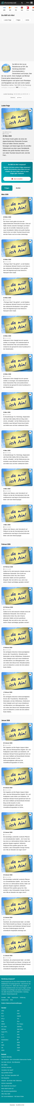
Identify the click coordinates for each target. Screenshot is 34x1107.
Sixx (18, 1021)
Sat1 (18, 1013)
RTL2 (2, 1018)
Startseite (12, 1105)
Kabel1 (19, 1016)
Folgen (7, 188)
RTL (2, 1013)
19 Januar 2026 (7, 832)
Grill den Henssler (6, 1067)
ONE (18, 1050)
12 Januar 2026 (7, 917)
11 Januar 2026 (7, 955)
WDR (2, 1050)
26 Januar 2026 (7, 743)
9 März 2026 (6, 412)
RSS (11, 1000)
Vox (18, 1018)
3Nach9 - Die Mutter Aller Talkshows (11, 1080)
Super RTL (4, 1032)
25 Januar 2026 (7, 787)
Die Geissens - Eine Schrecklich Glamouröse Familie (16, 1059)
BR (18, 1040)
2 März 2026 (6, 488)
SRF (18, 1032)
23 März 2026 (7, 259)
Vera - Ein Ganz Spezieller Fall (10, 1075)
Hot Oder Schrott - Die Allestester (10, 1062)
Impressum (15, 997)
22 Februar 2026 (8, 607)
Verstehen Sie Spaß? (7, 1070)
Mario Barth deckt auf (7, 1088)
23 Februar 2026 (8, 567)
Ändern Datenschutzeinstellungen (11, 1003)
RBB (18, 1045)
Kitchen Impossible (6, 1083)
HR (2, 1042)
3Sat (2, 1021)
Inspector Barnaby (6, 1057)
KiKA (18, 1037)
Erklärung (22, 997)
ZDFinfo (19, 1026)
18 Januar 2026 (7, 875)
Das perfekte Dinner (7, 1072)
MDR (18, 1042)
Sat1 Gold (20, 1029)
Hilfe (8, 997)
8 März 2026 (6, 450)
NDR (2, 1045)
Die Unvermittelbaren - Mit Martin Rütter (12, 1096)
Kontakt (3, 997)
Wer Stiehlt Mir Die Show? (8, 1086)
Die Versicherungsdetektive (9, 1091)
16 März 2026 (7, 336)
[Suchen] (22, 2)
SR (2, 1047)
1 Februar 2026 (7, 692)
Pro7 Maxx (20, 1024)
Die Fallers (4, 1065)
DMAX (3, 1024)
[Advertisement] (17, 42)
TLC (2, 1034)
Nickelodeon (4, 1040)
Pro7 (2, 1016)
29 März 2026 (7, 217)
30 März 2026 (7, 136)
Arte (18, 1034)
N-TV (2, 1037)
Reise (19, 97)
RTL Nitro (4, 1026)
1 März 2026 (6, 524)
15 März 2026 (7, 374)
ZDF (18, 1010)
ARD (2, 1010)
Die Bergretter (5, 1078)
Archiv (18, 188)
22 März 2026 (7, 297)
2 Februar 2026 (7, 647)
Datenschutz (4, 1000)
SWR (18, 1047)
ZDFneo (3, 1029)
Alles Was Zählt (5, 1094)
